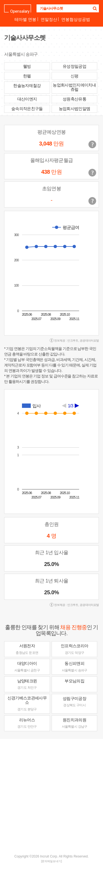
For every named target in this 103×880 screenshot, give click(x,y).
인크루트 (72, 340)
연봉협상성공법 (75, 19)
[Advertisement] (51, 795)
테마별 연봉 (25, 19)
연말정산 (49, 19)
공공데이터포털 (89, 340)
